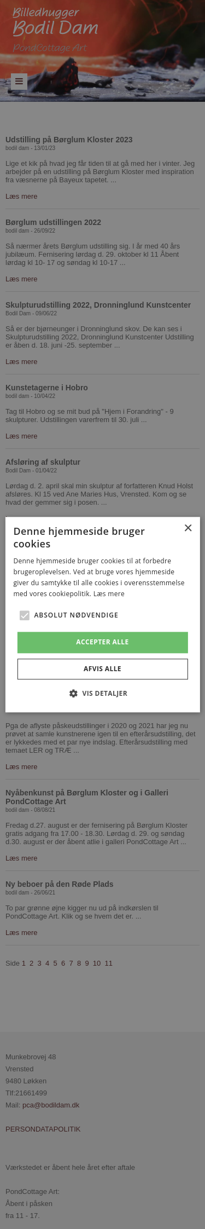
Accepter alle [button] (102, 642)
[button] (24, 616)
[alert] (102, 614)
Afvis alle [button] (102, 668)
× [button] (188, 528)
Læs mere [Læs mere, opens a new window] (109, 593)
